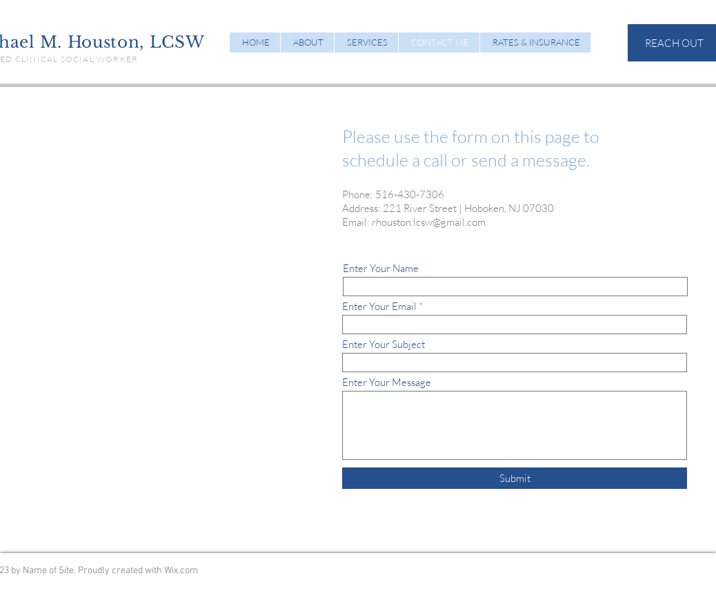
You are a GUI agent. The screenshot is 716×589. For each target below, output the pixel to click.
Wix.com (181, 571)
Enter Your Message (386, 382)
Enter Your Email (379, 306)
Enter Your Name (381, 268)
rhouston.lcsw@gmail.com (429, 222)
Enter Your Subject (383, 344)
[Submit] (514, 478)
